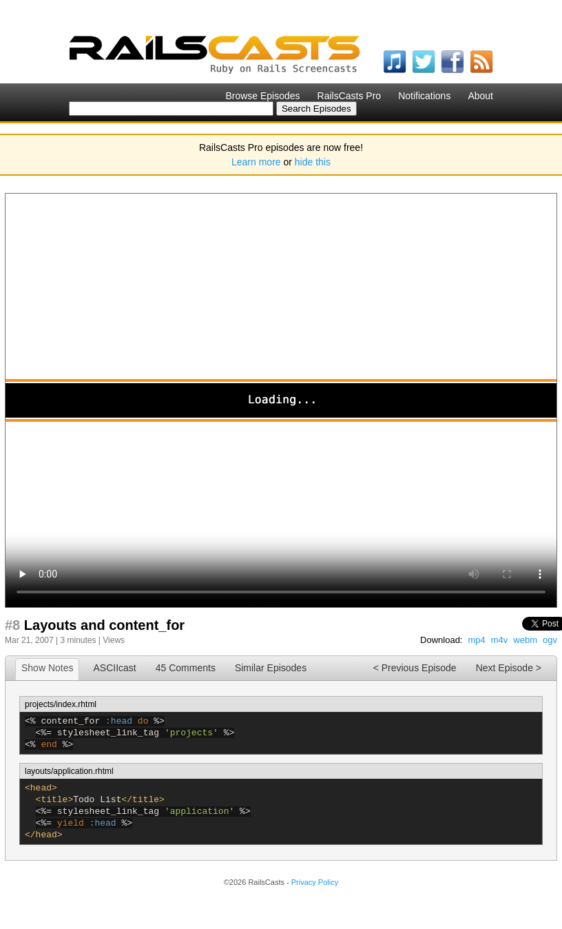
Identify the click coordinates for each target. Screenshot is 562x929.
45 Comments (186, 667)
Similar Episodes (270, 667)
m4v (499, 640)
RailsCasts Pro (350, 95)
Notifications (424, 95)
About (480, 95)
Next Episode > (508, 667)
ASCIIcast (114, 667)
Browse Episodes (262, 95)
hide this (313, 161)
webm (525, 640)
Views (114, 640)
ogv (550, 640)
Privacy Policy (314, 882)
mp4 (476, 640)
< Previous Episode (415, 667)
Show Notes (47, 667)
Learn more (256, 161)
